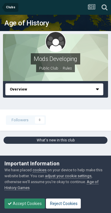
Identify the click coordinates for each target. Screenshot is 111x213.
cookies (39, 170)
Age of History (26, 23)
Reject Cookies (63, 203)
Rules (67, 68)
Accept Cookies (25, 203)
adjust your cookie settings (68, 176)
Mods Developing (55, 58)
